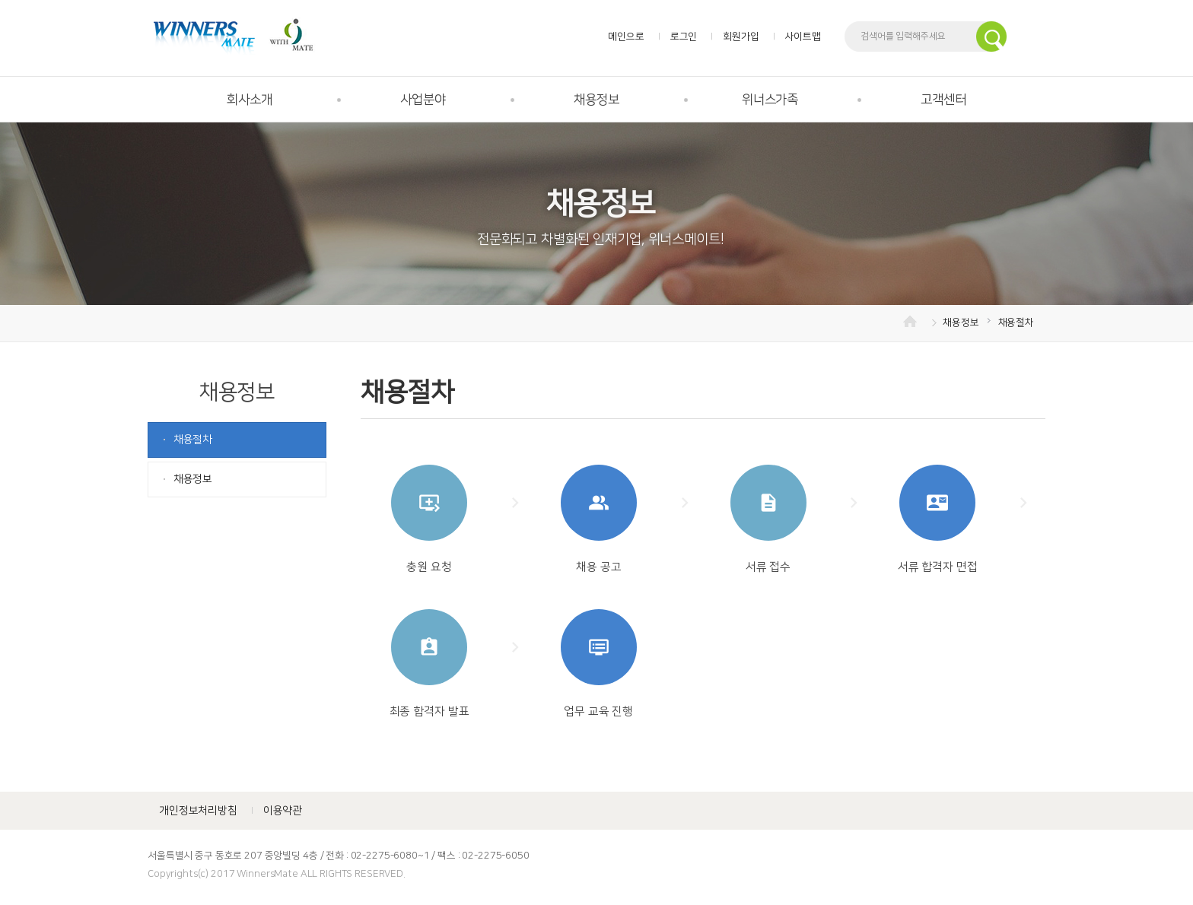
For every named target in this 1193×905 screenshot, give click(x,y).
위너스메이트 (233, 36)
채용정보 (596, 99)
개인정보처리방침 (198, 811)
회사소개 (249, 99)
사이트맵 (803, 36)
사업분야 (422, 99)
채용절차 (1016, 322)
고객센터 (943, 99)
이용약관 (282, 811)
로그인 (684, 36)
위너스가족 (770, 99)
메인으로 (626, 36)
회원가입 (741, 36)
